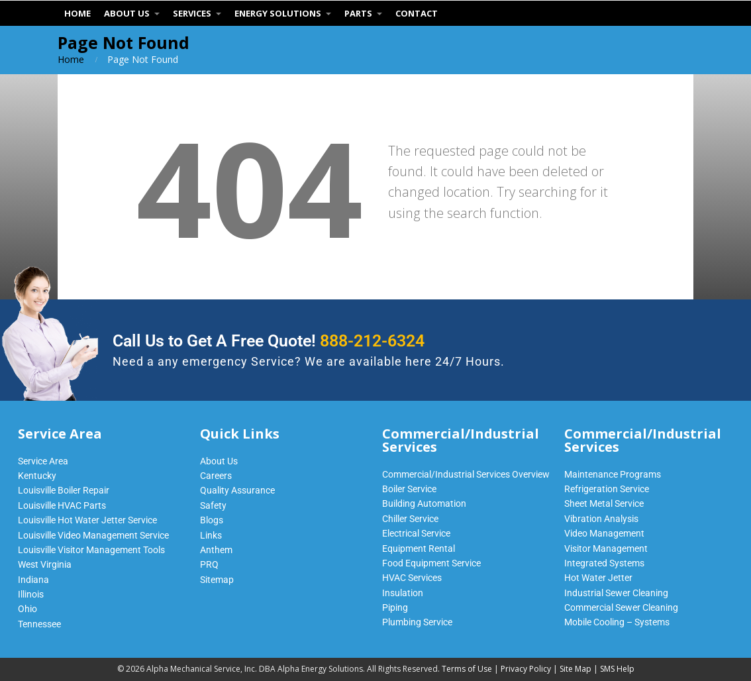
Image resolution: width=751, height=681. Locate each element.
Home (71, 59)
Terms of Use (467, 668)
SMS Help (617, 668)
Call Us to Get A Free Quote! (269, 340)
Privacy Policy (526, 668)
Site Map (575, 668)
